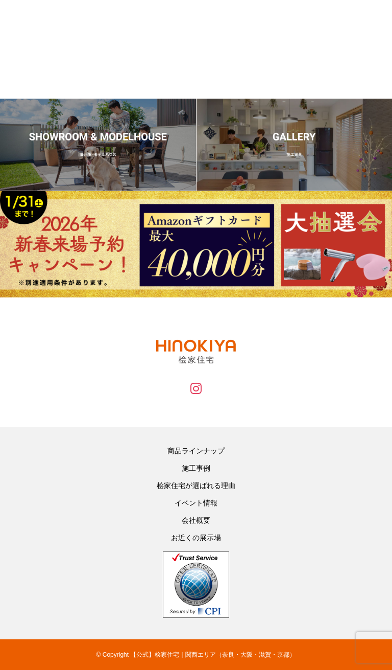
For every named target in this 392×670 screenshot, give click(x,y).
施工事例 (196, 468)
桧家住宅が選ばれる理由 (196, 485)
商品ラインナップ (196, 450)
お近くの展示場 (196, 537)
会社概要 (196, 520)
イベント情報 (196, 502)
